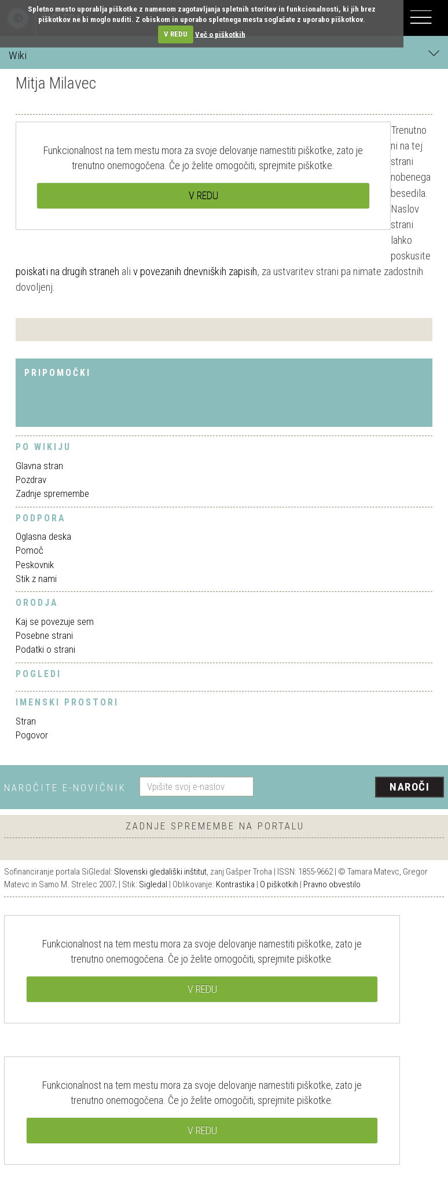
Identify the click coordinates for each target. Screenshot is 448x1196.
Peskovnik (35, 564)
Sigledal (153, 884)
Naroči (409, 786)
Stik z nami (36, 578)
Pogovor (32, 735)
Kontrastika (235, 884)
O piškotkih (279, 884)
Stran (26, 721)
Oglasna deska (43, 536)
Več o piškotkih (220, 34)
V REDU (176, 34)
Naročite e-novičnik (65, 787)
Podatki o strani (45, 649)
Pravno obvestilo (332, 884)
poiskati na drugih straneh (67, 271)
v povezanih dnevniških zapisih (195, 271)
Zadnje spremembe (52, 493)
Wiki (224, 54)
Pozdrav (31, 479)
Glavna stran (39, 465)
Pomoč (29, 550)
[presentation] (353, 787)
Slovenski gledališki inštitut (160, 871)
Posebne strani (44, 635)
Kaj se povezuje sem (55, 621)
